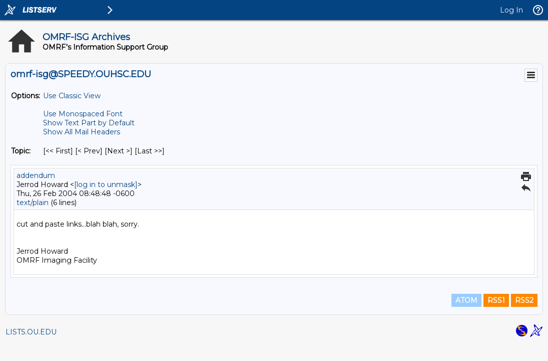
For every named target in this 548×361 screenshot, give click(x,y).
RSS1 (496, 300)
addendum (36, 175)
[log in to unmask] (106, 184)
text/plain (33, 202)
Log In (511, 10)
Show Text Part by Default (89, 122)
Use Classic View (72, 95)
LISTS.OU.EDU (31, 331)
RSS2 (524, 300)
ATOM (466, 300)
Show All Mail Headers (81, 131)
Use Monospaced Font (83, 113)
